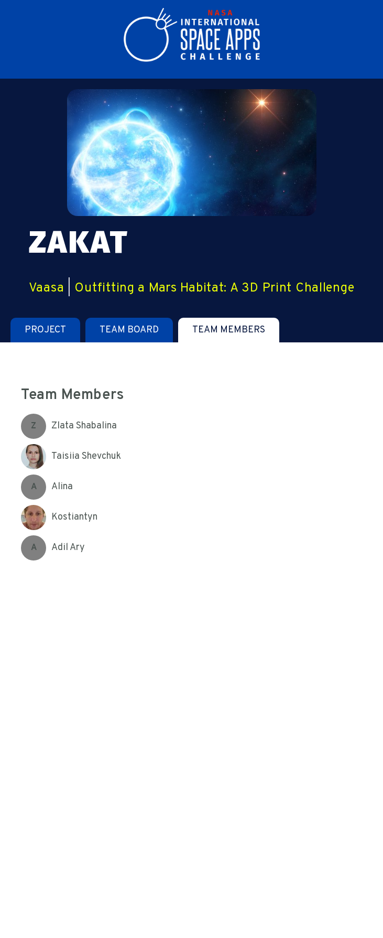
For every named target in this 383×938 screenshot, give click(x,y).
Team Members (228, 330)
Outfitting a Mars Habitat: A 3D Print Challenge (214, 288)
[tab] (45, 330)
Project (45, 330)
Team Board (129, 330)
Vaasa (46, 288)
